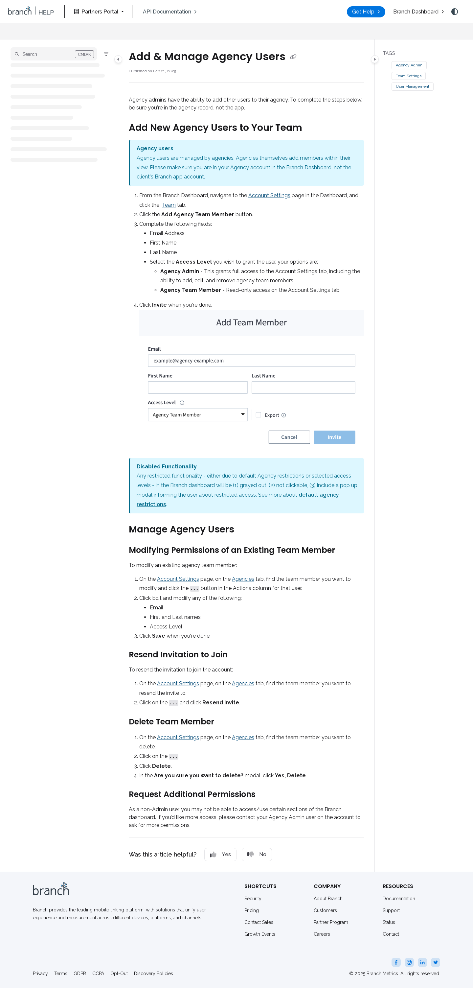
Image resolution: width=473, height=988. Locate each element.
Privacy (40, 973)
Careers (322, 934)
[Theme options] (454, 12)
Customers (325, 910)
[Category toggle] (118, 59)
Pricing (251, 910)
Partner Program (331, 922)
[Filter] (106, 54)
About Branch (328, 898)
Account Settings (269, 195)
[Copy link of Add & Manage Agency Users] (293, 57)
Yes (220, 854)
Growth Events (259, 934)
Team (169, 205)
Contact (391, 934)
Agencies (243, 579)
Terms (60, 973)
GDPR (80, 973)
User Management (412, 86)
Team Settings (408, 76)
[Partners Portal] (98, 11)
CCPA (98, 973)
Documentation (399, 898)
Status (389, 922)
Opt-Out (119, 973)
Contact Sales (258, 922)
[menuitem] (170, 11)
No (256, 854)
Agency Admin (409, 65)
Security (252, 898)
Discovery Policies (153, 973)
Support (391, 910)
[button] (31, 11)
